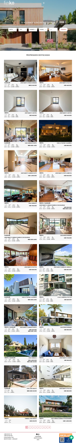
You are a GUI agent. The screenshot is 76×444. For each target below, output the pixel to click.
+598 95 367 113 (8, 434)
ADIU (38, 439)
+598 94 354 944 (8, 435)
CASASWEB (38, 436)
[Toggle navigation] (44, 3)
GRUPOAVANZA (38, 438)
